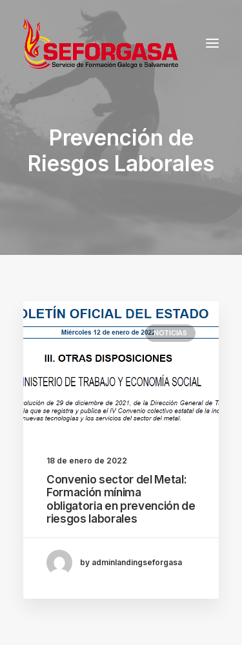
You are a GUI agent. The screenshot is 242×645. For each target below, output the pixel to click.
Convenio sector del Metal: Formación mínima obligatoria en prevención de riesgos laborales (120, 499)
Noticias (170, 332)
